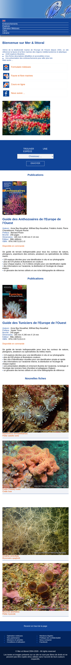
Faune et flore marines (22, 75)
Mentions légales (46, 636)
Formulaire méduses (21, 67)
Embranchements (10, 24)
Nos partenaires (13, 638)
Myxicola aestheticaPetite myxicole (10, 613)
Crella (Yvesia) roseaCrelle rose (11, 490)
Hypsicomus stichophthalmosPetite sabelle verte (15, 435)
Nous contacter (45, 640)
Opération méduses (15, 636)
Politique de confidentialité (50, 638)
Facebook (43, 642)
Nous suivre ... (18, 93)
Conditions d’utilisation (16, 642)
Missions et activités (15, 640)
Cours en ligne (18, 84)
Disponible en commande (13, 246)
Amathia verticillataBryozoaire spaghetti (11, 557)
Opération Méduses (10, 28)
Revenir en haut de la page (35, 626)
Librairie (5, 33)
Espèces (6, 26)
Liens (4, 31)
